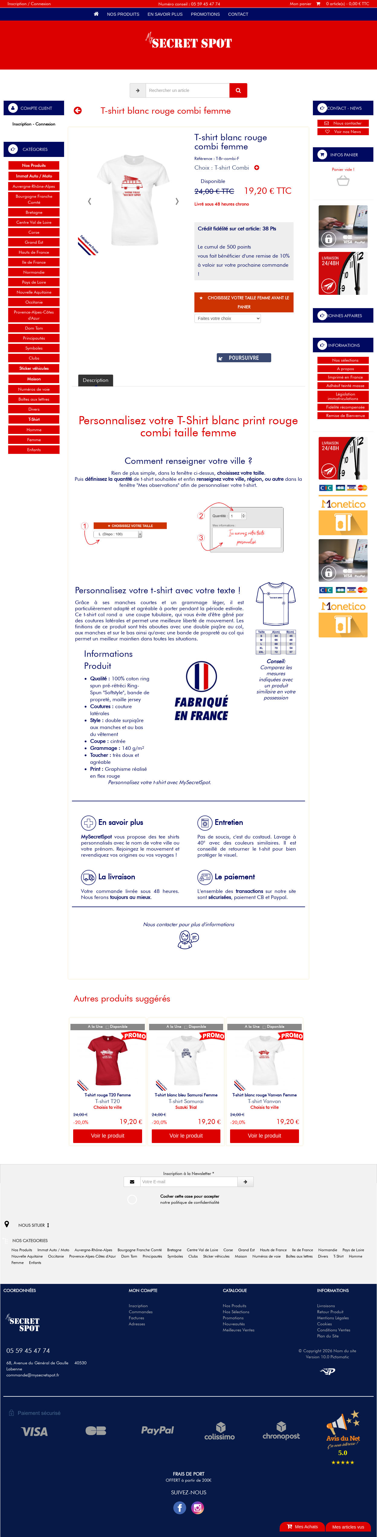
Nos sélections (343, 360)
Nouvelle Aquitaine (34, 292)
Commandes (141, 1311)
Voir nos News (343, 131)
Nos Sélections (236, 1311)
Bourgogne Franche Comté (34, 199)
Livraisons (326, 1305)
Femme (34, 439)
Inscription (138, 1305)
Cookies (324, 1323)
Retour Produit (330, 1311)
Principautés (34, 338)
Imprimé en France (343, 377)
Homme (34, 429)
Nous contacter (343, 123)
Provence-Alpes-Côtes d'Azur (34, 315)
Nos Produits (123, 14)
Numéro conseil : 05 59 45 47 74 (189, 4)
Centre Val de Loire (33, 222)
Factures (136, 1317)
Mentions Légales (333, 1317)
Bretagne (34, 212)
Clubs (34, 358)
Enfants (34, 449)
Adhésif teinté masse (343, 385)
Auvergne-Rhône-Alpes (34, 186)
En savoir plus (165, 14)
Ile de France (34, 262)
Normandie (33, 272)
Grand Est (34, 242)
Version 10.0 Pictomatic (327, 1356)
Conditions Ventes (333, 1329)
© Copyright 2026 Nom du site (327, 1350)
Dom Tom (34, 328)
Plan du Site (328, 1335)
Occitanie (34, 302)
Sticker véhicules (218, 1256)
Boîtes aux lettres (33, 399)
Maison (243, 1256)
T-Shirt (340, 1256)
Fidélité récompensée (343, 407)
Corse (33, 232)
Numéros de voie (34, 389)
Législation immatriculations (343, 396)
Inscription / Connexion (29, 3)
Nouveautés (234, 1323)
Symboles (34, 348)
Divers (34, 409)
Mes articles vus (348, 1527)
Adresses (137, 1323)
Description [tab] (96, 380)
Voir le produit (107, 1136)
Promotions (205, 14)
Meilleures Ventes (239, 1329)
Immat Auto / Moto (55, 1250)
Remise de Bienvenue (343, 415)
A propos (343, 368)
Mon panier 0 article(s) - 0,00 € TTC (329, 3)
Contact (238, 14)
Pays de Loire (34, 282)
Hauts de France (34, 252)
